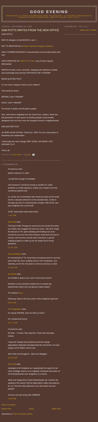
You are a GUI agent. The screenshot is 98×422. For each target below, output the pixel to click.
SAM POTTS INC (27, 61)
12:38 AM (12, 267)
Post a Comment (8, 405)
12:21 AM (12, 247)
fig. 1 (21, 293)
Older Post (56, 409)
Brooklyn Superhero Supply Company (36, 46)
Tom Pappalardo (15, 309)
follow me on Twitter (88, 30)
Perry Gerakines (14, 254)
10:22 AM (12, 358)
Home (31, 409)
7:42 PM (12, 215)
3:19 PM (12, 399)
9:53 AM (12, 303)
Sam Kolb (12, 222)
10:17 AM (12, 323)
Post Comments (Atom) (22, 414)
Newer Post (6, 409)
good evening (49, 12)
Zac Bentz (12, 274)
